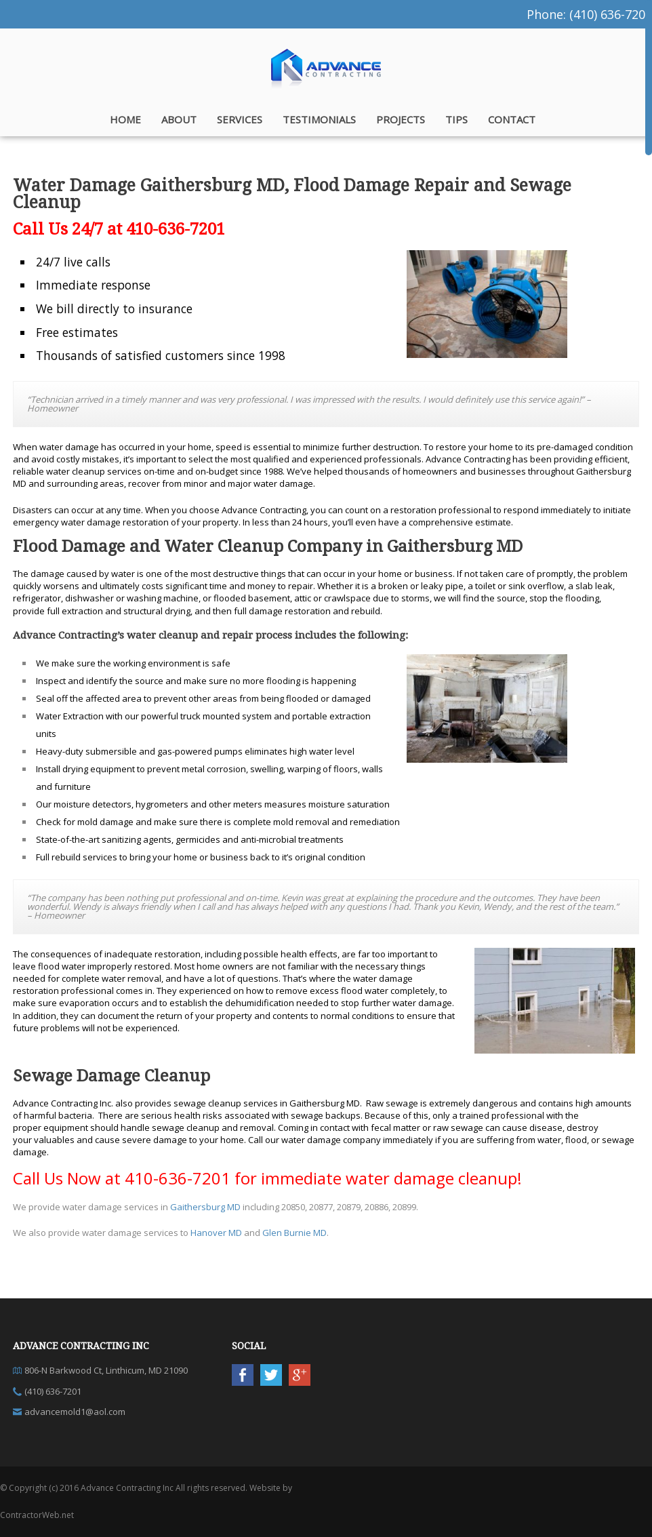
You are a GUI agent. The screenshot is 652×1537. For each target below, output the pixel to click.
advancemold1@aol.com (74, 1411)
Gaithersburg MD (205, 1207)
